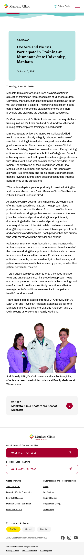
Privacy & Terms (12, 551)
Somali (28, 529)
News (46, 486)
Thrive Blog (48, 509)
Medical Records (14, 509)
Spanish (44, 529)
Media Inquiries (46, 551)
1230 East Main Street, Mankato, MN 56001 (26, 538)
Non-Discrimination (29, 551)
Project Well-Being (52, 504)
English (13, 529)
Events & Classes (14, 498)
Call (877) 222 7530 (42, 469)
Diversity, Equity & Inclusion (19, 492)
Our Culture (48, 492)
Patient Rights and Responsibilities (59, 481)
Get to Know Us (13, 481)
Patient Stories (50, 498)
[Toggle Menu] (77, 6)
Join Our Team (13, 486)
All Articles (23, 40)
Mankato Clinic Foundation (19, 504)
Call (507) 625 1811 (42, 453)
